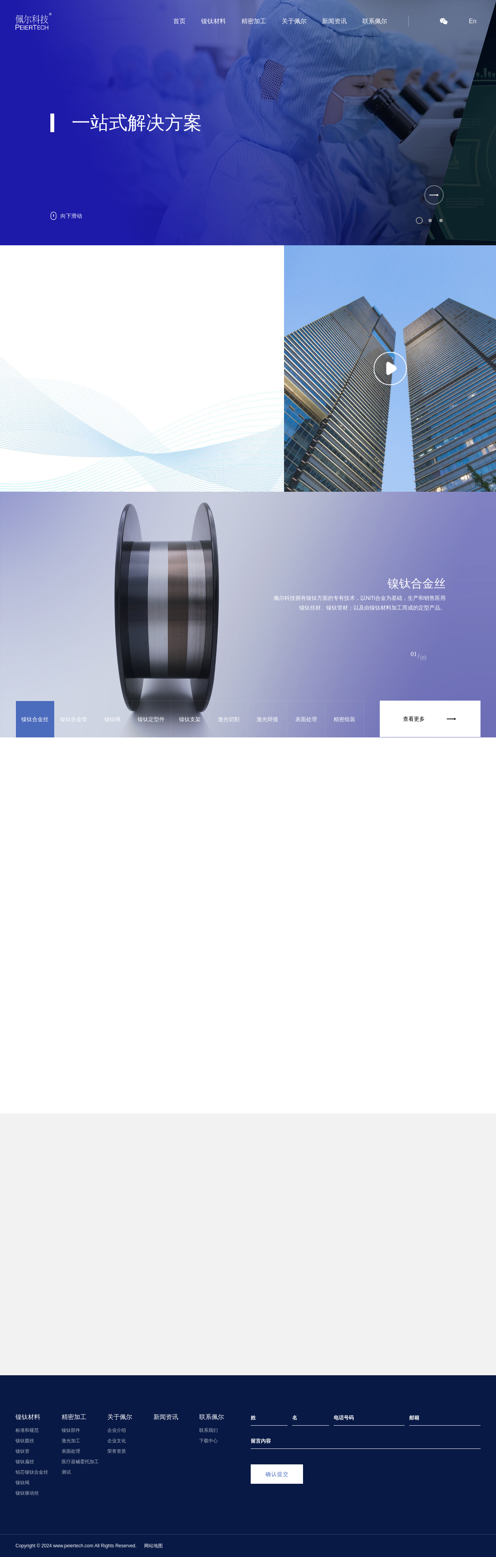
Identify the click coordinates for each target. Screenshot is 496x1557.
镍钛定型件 (151, 719)
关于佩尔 (294, 21)
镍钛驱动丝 (27, 1493)
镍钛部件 (71, 1430)
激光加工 (71, 1440)
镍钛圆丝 (25, 1440)
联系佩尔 (374, 21)
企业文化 (116, 1440)
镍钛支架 (190, 719)
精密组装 (344, 719)
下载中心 (208, 1440)
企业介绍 (116, 1430)
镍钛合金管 (73, 719)
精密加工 (253, 21)
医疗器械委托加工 (80, 1461)
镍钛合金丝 (34, 719)
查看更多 (432, 719)
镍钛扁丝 (25, 1461)
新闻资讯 (334, 21)
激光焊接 (267, 719)
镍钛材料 (213, 21)
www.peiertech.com (73, 1545)
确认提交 (277, 1474)
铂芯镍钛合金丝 (32, 1472)
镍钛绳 (112, 719)
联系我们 (208, 1430)
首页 (179, 21)
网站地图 (153, 1545)
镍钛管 (22, 1451)
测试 (66, 1472)
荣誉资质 (116, 1451)
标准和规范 (27, 1430)
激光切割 (228, 719)
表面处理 (306, 719)
